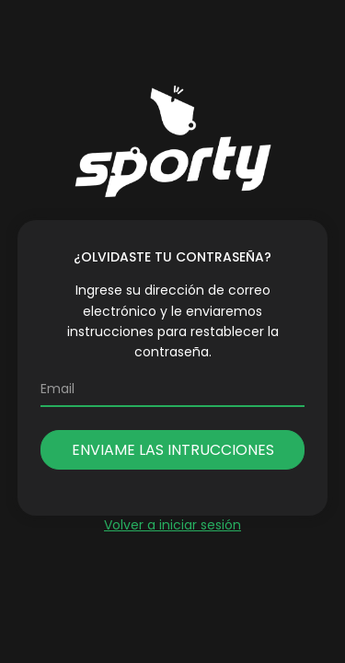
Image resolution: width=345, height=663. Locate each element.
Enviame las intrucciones (173, 449)
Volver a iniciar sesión (172, 525)
